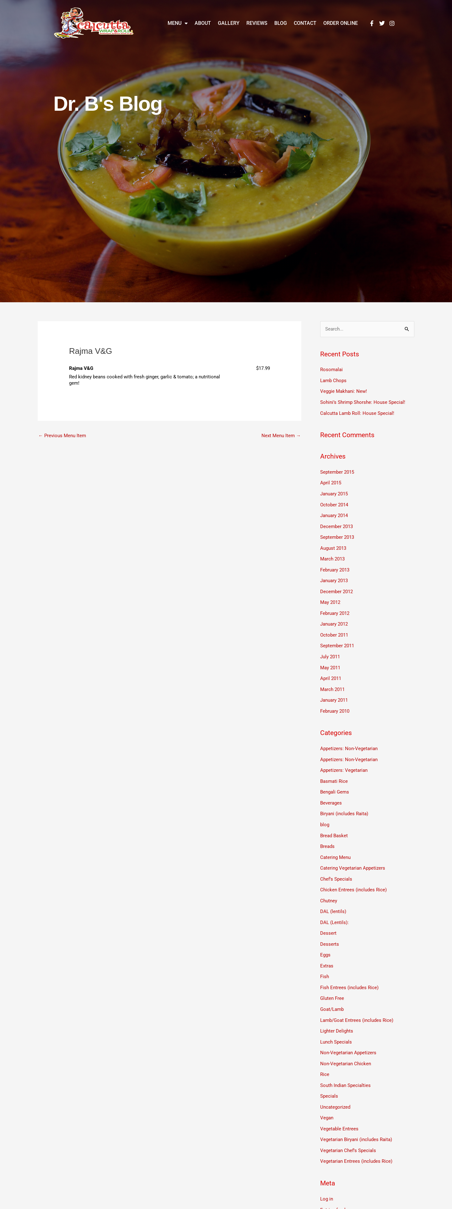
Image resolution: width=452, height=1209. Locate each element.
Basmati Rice (334, 774)
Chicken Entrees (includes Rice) (353, 880)
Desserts (329, 933)
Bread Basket (334, 827)
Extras (326, 954)
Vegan (326, 1103)
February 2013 (334, 566)
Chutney (328, 890)
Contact (305, 23)
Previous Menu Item (62, 435)
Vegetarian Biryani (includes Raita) (356, 1124)
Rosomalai (331, 370)
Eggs (325, 943)
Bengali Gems (334, 784)
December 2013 (336, 524)
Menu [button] (178, 23)
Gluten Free (332, 986)
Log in (326, 1182)
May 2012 (330, 598)
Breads (327, 837)
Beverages (331, 795)
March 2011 (332, 683)
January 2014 (334, 513)
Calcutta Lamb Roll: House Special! (357, 412)
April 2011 (330, 672)
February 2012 (334, 609)
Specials (329, 1081)
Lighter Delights (336, 1018)
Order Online (340, 23)
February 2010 (334, 704)
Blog (280, 23)
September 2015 (337, 471)
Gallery (228, 23)
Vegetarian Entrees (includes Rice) (356, 1145)
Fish (324, 964)
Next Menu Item (281, 435)
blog (324, 816)
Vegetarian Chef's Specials (348, 1134)
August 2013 (333, 545)
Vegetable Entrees (339, 1113)
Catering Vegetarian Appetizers (352, 858)
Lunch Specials (336, 1028)
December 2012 (336, 587)
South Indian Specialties (345, 1071)
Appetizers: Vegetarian (344, 763)
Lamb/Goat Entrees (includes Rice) (356, 1007)
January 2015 (334, 492)
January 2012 (334, 619)
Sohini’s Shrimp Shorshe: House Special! (362, 401)
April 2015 (330, 481)
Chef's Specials (336, 869)
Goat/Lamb (332, 997)
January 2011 (334, 694)
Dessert (328, 922)
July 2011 (330, 651)
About (203, 23)
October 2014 (334, 502)
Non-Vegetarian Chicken (345, 1049)
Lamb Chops (333, 380)
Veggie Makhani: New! (343, 391)
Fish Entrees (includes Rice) (349, 975)
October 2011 (334, 630)
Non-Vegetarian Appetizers (348, 1039)
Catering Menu (335, 848)
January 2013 (334, 577)
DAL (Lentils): (334, 912)
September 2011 (337, 641)
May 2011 (330, 662)
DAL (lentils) (333, 901)
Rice (324, 1060)
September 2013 (337, 535)
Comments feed (337, 1203)
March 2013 (332, 556)
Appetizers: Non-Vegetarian (349, 742)
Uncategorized (335, 1092)
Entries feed (332, 1193)
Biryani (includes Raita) (344, 805)
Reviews (256, 23)
